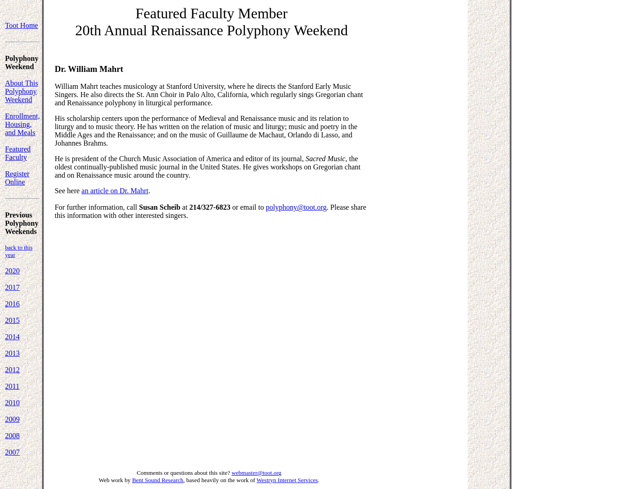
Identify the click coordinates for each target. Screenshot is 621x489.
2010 (12, 403)
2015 (12, 320)
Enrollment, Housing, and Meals (22, 124)
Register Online (17, 178)
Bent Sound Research (158, 480)
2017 (12, 287)
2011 (12, 386)
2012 (12, 370)
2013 (12, 353)
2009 (12, 419)
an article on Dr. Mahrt (114, 191)
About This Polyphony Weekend (21, 91)
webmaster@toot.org (256, 472)
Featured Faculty (18, 153)
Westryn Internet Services (287, 480)
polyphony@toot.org (296, 207)
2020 (12, 271)
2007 (12, 452)
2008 (12, 436)
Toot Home (21, 25)
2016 (12, 304)
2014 (12, 337)
